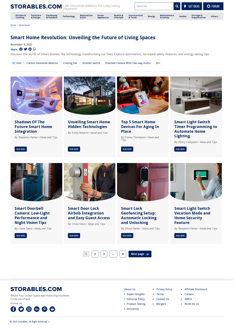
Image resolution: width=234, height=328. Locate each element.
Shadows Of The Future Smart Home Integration (33, 127)
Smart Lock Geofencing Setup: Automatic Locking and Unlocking (138, 215)
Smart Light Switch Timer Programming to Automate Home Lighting (195, 129)
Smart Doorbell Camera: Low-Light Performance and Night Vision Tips (32, 215)
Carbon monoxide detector (42, 63)
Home (13, 25)
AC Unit (16, 63)
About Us (129, 289)
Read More (20, 149)
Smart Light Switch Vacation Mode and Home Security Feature (192, 215)
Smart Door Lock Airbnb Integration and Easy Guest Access (89, 213)
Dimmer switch (91, 63)
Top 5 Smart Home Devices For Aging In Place (140, 127)
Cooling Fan (70, 63)
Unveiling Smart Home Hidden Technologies (89, 124)
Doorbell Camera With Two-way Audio (127, 63)
